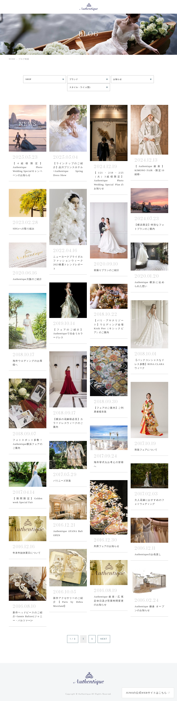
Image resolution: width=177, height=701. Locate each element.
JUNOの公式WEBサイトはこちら (146, 692)
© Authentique (83, 694)
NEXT (103, 639)
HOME (12, 59)
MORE (27, 143)
